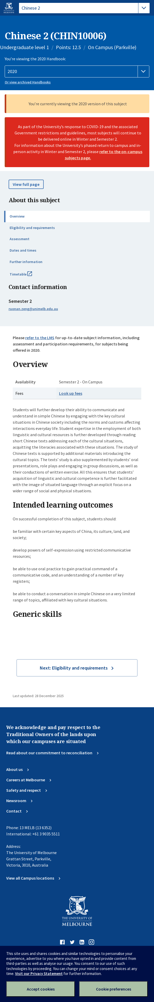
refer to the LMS (39, 337)
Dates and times (23, 250)
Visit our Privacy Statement (39, 973)
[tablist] (84, 8)
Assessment (19, 239)
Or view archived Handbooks (28, 82)
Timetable (26, 276)
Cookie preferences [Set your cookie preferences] (113, 989)
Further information (26, 261)
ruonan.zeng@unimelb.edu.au (33, 309)
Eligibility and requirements (32, 227)
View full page (26, 184)
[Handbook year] (77, 71)
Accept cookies (41, 989)
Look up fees (70, 393)
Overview (17, 216)
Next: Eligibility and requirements (74, 668)
